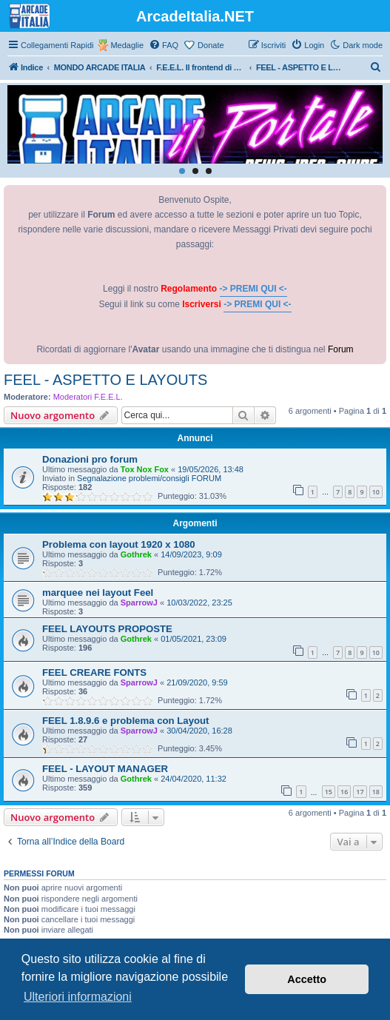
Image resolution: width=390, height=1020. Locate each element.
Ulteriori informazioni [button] (78, 996)
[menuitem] (163, 45)
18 (376, 791)
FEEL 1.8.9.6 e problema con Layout (125, 720)
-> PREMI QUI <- (253, 288)
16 (344, 791)
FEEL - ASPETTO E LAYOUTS (105, 380)
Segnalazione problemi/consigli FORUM (149, 478)
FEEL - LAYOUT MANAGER (105, 768)
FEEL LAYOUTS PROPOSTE (107, 628)
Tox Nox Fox (145, 469)
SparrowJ (139, 602)
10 (376, 492)
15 (328, 791)
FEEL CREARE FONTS (94, 672)
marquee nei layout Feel (97, 592)
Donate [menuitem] (210, 45)
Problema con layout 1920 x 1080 (118, 544)
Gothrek (136, 554)
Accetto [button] (306, 979)
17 (359, 791)
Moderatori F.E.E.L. (88, 396)
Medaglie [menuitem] (127, 45)
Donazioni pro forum (90, 459)
